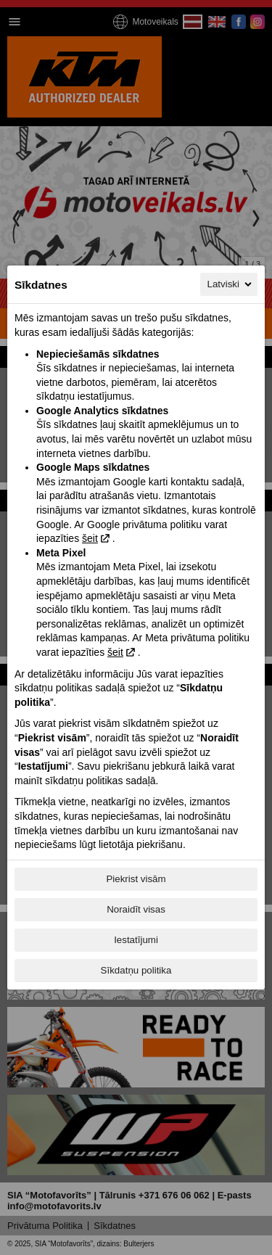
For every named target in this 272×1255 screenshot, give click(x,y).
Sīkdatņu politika (136, 970)
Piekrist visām (135, 878)
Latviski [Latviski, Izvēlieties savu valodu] (230, 284)
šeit (90, 538)
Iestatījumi (136, 939)
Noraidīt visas (136, 909)
